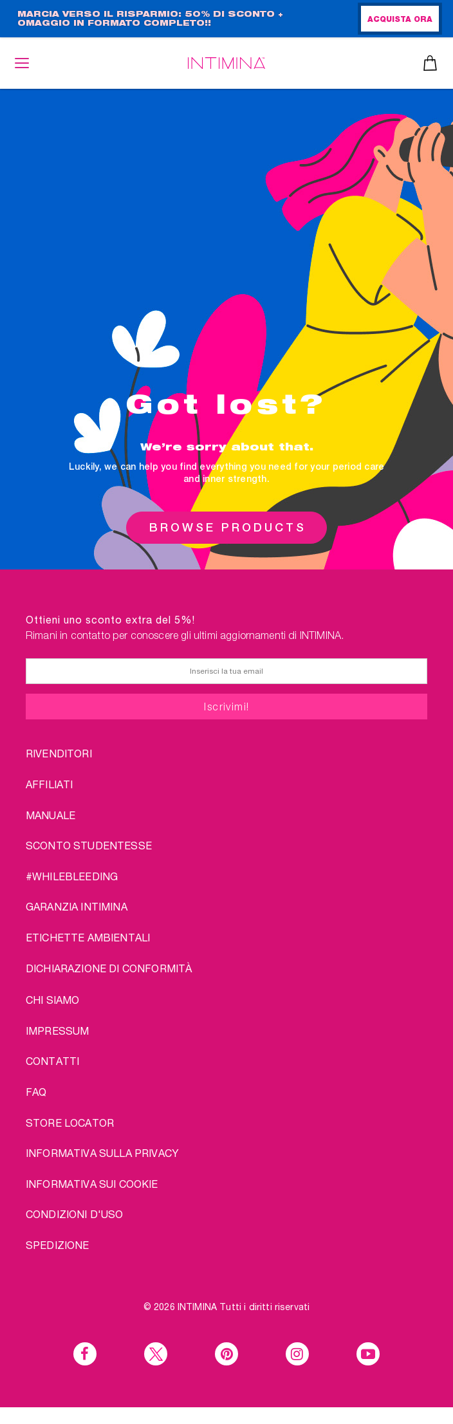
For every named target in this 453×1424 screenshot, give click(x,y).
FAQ (36, 1092)
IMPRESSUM (57, 1030)
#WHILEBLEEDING (72, 876)
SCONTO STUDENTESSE (89, 845)
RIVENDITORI (59, 753)
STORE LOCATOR (70, 1122)
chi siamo (52, 1000)
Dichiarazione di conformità (109, 968)
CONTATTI (52, 1061)
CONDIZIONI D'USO (75, 1214)
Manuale (50, 815)
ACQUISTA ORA (399, 20)
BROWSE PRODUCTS (227, 527)
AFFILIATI (49, 784)
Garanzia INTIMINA (76, 906)
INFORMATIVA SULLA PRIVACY (102, 1153)
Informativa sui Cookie (92, 1184)
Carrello (430, 63)
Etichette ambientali (88, 937)
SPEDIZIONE (57, 1245)
